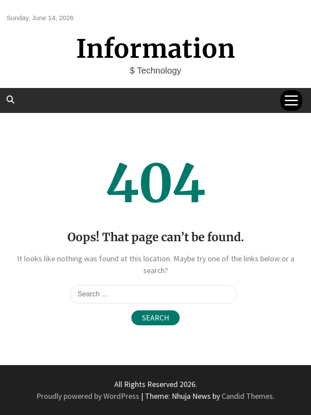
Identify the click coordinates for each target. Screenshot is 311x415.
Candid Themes (247, 396)
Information (155, 49)
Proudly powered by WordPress (88, 396)
